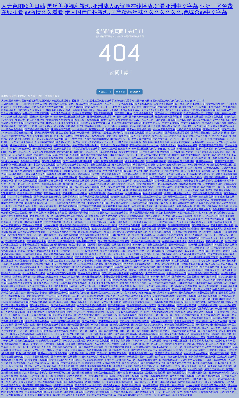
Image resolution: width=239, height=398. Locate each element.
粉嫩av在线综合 (147, 292)
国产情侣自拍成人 (25, 171)
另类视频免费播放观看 (198, 209)
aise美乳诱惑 (195, 369)
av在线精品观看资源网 (145, 359)
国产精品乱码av (166, 305)
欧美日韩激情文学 (160, 276)
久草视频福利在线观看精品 (126, 123)
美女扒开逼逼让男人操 (61, 359)
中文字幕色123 (158, 177)
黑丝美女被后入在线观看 (181, 161)
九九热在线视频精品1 (16, 116)
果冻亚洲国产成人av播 (17, 206)
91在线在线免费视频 (190, 183)
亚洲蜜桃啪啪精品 (216, 350)
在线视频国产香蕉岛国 (224, 209)
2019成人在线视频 (181, 215)
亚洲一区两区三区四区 (17, 315)
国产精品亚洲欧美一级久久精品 (35, 126)
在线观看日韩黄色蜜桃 (214, 123)
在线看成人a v (168, 145)
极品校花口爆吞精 (189, 228)
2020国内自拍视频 (129, 225)
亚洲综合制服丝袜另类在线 (170, 209)
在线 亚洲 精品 (119, 238)
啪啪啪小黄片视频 (114, 337)
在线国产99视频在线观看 (89, 359)
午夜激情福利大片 (11, 343)
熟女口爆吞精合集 (98, 375)
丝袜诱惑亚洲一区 (199, 247)
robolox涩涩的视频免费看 (19, 132)
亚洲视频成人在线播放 (187, 187)
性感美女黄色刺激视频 (184, 331)
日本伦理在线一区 (120, 235)
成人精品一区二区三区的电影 (88, 129)
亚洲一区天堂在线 (120, 158)
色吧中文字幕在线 (120, 107)
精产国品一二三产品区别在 (166, 135)
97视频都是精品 (55, 110)
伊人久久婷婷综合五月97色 (219, 382)
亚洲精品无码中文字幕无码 (95, 123)
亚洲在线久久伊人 (63, 135)
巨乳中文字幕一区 (162, 139)
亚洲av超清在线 (89, 251)
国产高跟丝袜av (123, 113)
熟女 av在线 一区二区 (97, 107)
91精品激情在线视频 (164, 295)
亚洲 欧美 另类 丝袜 (118, 135)
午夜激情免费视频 (115, 129)
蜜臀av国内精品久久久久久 (144, 145)
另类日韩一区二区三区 (194, 126)
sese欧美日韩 (150, 385)
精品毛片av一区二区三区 (139, 299)
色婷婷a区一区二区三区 (14, 212)
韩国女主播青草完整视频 (62, 260)
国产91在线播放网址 (211, 228)
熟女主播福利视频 (66, 132)
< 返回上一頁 (104, 92)
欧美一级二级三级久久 (20, 279)
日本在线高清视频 (121, 164)
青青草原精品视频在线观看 (94, 196)
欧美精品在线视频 (63, 257)
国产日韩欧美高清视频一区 (91, 126)
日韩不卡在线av (37, 212)
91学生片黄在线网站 (79, 174)
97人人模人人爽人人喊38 (219, 263)
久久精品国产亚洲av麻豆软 (189, 103)
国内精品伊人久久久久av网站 (211, 321)
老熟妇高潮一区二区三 (102, 103)
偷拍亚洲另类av (62, 145)
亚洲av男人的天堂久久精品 (44, 228)
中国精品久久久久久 (47, 251)
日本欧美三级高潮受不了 (200, 174)
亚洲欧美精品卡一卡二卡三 (41, 295)
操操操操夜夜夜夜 (158, 203)
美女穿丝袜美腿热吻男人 (85, 145)
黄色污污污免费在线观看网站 (113, 241)
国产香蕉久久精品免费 (128, 388)
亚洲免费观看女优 (177, 327)
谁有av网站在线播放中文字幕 (147, 158)
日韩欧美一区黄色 (77, 270)
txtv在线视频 (51, 225)
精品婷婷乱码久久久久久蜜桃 (69, 395)
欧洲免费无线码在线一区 (202, 356)
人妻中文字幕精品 (163, 103)
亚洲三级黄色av (200, 225)
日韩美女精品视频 (20, 107)
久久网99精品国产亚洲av (31, 231)
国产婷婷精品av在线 (122, 391)
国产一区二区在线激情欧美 (80, 279)
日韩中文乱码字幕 (181, 289)
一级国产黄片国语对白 (89, 132)
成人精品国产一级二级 (68, 142)
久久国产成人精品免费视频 (91, 305)
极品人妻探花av (77, 244)
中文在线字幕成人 (165, 206)
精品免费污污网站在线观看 (164, 171)
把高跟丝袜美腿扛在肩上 (177, 193)
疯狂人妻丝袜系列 (143, 180)
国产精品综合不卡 (120, 139)
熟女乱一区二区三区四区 (83, 331)
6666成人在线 (129, 251)
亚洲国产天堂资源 (78, 212)
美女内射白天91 (154, 132)
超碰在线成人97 (188, 107)
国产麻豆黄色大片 (36, 241)
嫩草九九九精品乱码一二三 (39, 203)
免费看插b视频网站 (97, 350)
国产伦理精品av (111, 260)
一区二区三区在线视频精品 (108, 161)
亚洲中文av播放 (204, 148)
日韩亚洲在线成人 (92, 276)
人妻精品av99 (211, 167)
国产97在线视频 (73, 139)
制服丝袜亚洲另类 (175, 343)
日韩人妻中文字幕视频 (128, 142)
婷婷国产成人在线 (40, 167)
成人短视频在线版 (134, 161)
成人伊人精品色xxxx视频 (49, 139)
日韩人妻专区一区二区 (123, 183)
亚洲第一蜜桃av (26, 251)
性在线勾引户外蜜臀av (37, 321)
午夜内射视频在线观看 (154, 225)
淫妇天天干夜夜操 (73, 222)
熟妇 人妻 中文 (18, 247)
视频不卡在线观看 (63, 385)
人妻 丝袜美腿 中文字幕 (82, 353)
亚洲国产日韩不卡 (224, 180)
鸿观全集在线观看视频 (24, 209)
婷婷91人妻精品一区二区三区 (201, 235)
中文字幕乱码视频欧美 (20, 196)
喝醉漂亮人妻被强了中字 (136, 302)
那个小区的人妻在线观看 (41, 164)
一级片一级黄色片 (117, 222)
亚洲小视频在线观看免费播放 (139, 190)
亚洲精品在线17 (221, 318)
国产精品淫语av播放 (117, 203)
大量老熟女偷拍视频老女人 (171, 164)
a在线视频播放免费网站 (218, 347)
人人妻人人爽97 (202, 289)
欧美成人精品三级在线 (46, 283)
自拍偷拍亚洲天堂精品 (171, 350)
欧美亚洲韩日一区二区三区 (198, 113)
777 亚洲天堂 (8, 193)
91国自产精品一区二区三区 (124, 155)
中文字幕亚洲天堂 (70, 363)
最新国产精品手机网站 (136, 171)
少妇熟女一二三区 (70, 251)
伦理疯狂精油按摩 (27, 388)
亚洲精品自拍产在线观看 (54, 187)
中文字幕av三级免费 (160, 231)
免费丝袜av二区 (112, 190)
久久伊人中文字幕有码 (187, 238)
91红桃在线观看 (180, 260)
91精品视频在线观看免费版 (88, 167)
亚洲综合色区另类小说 (141, 353)
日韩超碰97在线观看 (137, 337)
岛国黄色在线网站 (220, 327)
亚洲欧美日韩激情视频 (144, 107)
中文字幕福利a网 (68, 177)
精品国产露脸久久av (136, 231)
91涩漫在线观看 (52, 193)
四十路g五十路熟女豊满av (116, 148)
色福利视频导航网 (111, 379)
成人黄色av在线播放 (64, 126)
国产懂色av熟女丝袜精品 (47, 196)
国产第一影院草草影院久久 (106, 174)
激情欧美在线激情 (131, 385)
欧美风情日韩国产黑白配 (168, 116)
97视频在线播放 (185, 148)
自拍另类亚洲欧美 (88, 247)
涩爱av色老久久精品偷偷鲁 (53, 388)
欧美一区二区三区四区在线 (42, 235)
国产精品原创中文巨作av (143, 350)
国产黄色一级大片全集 (177, 158)
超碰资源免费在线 (222, 334)
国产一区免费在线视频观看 (24, 187)
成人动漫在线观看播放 (160, 270)
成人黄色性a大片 (202, 119)
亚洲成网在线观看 (203, 311)
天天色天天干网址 (44, 132)
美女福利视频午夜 (177, 356)
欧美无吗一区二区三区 (29, 193)
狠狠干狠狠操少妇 (69, 199)
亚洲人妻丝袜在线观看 (159, 167)
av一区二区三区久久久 (144, 148)
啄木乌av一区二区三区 (141, 119)
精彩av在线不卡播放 (107, 110)
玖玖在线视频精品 (11, 113)
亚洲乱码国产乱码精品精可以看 (103, 289)
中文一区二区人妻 (205, 279)
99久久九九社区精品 (177, 110)
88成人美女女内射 (70, 276)
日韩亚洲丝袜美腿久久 (192, 359)
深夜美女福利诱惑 (98, 270)
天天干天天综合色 (168, 228)
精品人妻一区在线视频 (156, 379)
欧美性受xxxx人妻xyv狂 (126, 257)
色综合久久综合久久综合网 (45, 337)
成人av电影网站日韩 (43, 327)
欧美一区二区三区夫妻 (74, 190)
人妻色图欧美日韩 (213, 183)
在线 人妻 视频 (220, 132)
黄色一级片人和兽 (191, 171)
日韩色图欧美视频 (207, 292)
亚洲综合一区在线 (72, 299)
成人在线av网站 (143, 103)
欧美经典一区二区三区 (198, 299)
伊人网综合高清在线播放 (169, 235)
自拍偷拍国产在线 (222, 158)
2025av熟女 (95, 190)
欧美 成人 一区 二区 (97, 158)
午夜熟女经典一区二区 (219, 164)
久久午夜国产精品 (44, 142)
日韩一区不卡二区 (20, 347)
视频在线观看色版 (100, 164)
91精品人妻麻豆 (55, 350)
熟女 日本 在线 (183, 311)
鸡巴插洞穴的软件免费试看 (171, 369)
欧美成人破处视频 (152, 193)
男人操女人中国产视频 (106, 343)
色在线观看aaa (115, 193)
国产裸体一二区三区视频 (168, 113)
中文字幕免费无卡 (135, 167)
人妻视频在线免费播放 (20, 283)
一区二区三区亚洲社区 (30, 331)
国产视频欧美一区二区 (213, 187)
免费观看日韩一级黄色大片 (87, 254)
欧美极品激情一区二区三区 (51, 270)
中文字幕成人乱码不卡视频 (61, 231)
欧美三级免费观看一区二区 (179, 324)
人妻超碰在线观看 (29, 244)
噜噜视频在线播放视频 (48, 171)
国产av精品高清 (130, 363)
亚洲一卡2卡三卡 (76, 311)
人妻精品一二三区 (101, 180)
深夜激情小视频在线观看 (162, 283)
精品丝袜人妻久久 (35, 174)
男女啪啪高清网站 (148, 334)
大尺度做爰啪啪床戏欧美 (118, 347)
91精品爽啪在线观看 (12, 359)
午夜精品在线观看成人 (174, 241)
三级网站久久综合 (11, 103)
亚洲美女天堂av (62, 148)
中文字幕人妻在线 (200, 260)
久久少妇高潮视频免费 (120, 327)
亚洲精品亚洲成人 (62, 315)
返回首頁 (120, 92)
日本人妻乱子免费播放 (89, 260)
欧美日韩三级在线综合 (90, 231)
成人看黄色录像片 (38, 247)
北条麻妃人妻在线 (39, 215)
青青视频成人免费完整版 (59, 119)
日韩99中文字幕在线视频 (24, 238)
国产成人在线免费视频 (63, 305)
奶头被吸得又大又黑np (56, 331)
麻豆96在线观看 (214, 116)
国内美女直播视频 (74, 158)
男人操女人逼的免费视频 (114, 145)
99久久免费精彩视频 (44, 151)
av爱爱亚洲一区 (97, 193)
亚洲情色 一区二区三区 (14, 164)
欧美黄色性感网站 (187, 145)
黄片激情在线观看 (186, 295)
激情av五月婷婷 (137, 270)
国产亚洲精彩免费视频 (97, 391)
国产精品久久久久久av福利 (58, 379)
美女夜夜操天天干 (146, 183)
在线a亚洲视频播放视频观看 (117, 209)
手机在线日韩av (42, 155)
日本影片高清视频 (118, 126)
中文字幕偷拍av (124, 103)
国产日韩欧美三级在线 (141, 116)
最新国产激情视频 (108, 331)
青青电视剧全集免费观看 (114, 119)
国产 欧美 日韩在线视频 (64, 356)
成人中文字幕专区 (140, 135)
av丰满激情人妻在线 (143, 206)
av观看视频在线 (111, 363)
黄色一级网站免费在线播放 (80, 110)
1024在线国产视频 (26, 353)
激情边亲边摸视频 (82, 267)
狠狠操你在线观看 (134, 132)
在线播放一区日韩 (30, 161)
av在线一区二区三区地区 (78, 219)
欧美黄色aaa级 (185, 206)
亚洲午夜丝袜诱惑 (110, 251)
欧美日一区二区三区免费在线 (69, 116)
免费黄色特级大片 (122, 279)
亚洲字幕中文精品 (108, 321)
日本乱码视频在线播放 (182, 203)
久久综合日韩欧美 (61, 113)
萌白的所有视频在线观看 (86, 148)
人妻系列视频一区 (41, 315)
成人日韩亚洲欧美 (20, 289)
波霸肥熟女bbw (108, 151)
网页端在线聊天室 (115, 299)
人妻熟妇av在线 (123, 267)
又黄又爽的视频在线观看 (221, 254)
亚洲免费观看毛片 (176, 372)
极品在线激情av (18, 145)
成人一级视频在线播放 (77, 180)
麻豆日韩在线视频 (168, 183)
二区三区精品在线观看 (39, 308)
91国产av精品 (67, 318)
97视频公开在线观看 (209, 107)
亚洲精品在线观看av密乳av (56, 267)
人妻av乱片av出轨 (49, 238)
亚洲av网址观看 (174, 251)
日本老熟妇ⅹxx (186, 283)
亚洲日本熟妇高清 (91, 171)
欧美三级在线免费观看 (87, 119)
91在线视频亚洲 (79, 302)
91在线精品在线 (164, 187)
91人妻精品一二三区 (69, 295)
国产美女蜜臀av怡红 (162, 238)
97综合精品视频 (138, 203)
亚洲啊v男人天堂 (58, 103)
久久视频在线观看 (122, 180)
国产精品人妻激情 (37, 292)
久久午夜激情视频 (209, 267)
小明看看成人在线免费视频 (90, 135)
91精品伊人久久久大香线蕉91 (62, 123)
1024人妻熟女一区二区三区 (167, 347)
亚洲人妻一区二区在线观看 (29, 119)
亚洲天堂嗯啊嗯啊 (103, 113)
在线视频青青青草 (112, 171)
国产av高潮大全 (209, 238)
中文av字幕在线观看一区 (129, 311)
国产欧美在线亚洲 (84, 257)
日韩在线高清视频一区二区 (219, 139)
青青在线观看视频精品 (139, 129)
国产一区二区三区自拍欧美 (75, 228)
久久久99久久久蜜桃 (152, 110)
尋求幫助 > (135, 92)
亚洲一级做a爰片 (178, 244)
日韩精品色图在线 (69, 209)
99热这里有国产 (128, 315)
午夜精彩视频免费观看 (185, 231)
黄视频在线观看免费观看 (156, 142)
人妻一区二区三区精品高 (168, 180)
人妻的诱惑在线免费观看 (63, 247)
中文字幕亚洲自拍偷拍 (39, 135)
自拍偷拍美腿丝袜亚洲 (34, 103)
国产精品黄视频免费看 (203, 110)
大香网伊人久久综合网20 (133, 283)
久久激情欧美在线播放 (26, 177)
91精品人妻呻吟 (74, 107)
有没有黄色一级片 (194, 251)
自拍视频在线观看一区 (72, 289)
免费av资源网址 (121, 228)
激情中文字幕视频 (154, 219)
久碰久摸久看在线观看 (189, 129)
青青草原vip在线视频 (66, 327)
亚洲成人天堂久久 (113, 132)
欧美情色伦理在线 (169, 155)
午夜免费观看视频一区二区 (15, 257)
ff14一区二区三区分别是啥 (146, 196)
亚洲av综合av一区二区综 (104, 225)
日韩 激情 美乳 (148, 174)
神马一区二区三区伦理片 (35, 113)
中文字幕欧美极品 (144, 209)
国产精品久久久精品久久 (31, 110)
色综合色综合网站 (130, 110)
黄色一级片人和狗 (187, 391)
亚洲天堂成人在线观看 (13, 308)
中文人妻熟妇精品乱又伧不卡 (164, 126)
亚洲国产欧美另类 (224, 161)
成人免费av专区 (113, 263)
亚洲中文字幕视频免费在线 (149, 308)
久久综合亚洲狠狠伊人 (106, 219)
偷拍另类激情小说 (201, 158)
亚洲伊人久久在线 (61, 167)
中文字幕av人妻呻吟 (167, 199)
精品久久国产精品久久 (201, 308)
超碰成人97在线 (166, 148)
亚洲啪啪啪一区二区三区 (93, 327)
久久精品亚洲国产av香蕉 (221, 126)
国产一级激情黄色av (106, 315)
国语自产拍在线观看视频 (94, 155)
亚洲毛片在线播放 (151, 257)
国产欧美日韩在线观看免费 (154, 151)
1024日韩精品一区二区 (87, 379)
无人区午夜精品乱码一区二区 (43, 363)
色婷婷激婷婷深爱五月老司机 (31, 260)
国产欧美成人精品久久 (46, 318)
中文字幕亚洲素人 (99, 212)
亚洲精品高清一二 (101, 292)
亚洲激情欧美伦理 (155, 372)
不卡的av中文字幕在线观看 (49, 279)
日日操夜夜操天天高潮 (211, 145)
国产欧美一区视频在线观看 (184, 315)
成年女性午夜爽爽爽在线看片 (95, 366)
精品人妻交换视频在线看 (14, 215)
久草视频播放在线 (143, 113)
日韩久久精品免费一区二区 (146, 241)
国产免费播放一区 (167, 267)
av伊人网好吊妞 (221, 119)
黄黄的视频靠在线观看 (51, 158)
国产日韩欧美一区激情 (157, 215)
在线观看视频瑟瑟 (214, 219)
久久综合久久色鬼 (224, 212)
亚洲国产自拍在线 (114, 167)
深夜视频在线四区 (169, 359)
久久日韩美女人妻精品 (139, 254)
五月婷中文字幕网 (32, 225)
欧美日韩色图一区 (25, 139)
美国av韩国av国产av (41, 116)
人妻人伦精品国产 (184, 321)
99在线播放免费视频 (131, 219)
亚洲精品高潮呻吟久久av (135, 260)
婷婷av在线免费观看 (26, 180)
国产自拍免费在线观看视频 (77, 161)
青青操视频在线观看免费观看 (73, 164)
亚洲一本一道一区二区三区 (188, 139)
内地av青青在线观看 (164, 129)
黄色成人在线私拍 (93, 299)
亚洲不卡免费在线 (51, 161)
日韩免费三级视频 (165, 119)
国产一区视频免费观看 (17, 327)
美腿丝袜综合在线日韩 (51, 180)
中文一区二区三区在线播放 (154, 286)
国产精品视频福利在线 (37, 129)
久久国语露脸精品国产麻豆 (203, 257)
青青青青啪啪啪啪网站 (96, 139)
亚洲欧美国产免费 (61, 129)
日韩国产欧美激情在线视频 (124, 375)
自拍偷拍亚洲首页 (200, 334)
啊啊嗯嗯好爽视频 (82, 369)
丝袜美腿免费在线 (180, 379)
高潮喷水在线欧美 (193, 116)
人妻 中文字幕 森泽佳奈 (66, 155)
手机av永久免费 (33, 391)
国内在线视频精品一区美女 (195, 155)
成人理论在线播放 (99, 183)
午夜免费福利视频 (90, 199)
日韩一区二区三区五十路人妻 (150, 327)
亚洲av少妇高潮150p (143, 235)
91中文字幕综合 (99, 324)
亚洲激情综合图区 (68, 235)
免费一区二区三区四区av (172, 174)
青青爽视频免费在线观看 (140, 187)
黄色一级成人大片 (78, 103)
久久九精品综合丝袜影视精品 (67, 215)
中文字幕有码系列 (190, 123)
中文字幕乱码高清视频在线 (209, 151)
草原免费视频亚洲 (182, 395)
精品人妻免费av (109, 215)
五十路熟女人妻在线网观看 (20, 334)
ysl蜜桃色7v (198, 142)
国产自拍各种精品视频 (153, 363)
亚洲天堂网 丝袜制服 (221, 225)
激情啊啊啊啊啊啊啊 (179, 225)
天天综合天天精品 (22, 155)
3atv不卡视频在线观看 (181, 375)
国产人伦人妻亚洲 (186, 305)
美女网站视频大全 (215, 103)
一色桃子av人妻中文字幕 (165, 263)
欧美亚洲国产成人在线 (195, 135)
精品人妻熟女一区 (138, 177)
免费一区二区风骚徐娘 (152, 251)
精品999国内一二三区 (193, 337)
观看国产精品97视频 (144, 164)
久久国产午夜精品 (63, 308)
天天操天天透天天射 (114, 254)
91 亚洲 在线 (120, 116)
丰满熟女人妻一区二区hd (14, 199)
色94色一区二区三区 (19, 151)
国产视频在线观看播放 (177, 132)
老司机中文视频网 (208, 305)
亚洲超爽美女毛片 (188, 267)
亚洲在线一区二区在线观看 (52, 353)
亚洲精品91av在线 (48, 209)
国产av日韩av (184, 119)
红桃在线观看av (119, 212)
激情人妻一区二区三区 (151, 343)
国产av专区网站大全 (222, 247)
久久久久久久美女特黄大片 (191, 222)
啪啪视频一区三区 (90, 209)
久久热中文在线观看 (210, 231)
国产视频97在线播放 (90, 206)
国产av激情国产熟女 (182, 151)
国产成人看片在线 (25, 324)
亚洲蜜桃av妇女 (225, 110)
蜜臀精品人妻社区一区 (115, 276)
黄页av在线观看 (137, 126)
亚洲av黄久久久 (211, 129)
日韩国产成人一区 (42, 148)
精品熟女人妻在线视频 (160, 318)
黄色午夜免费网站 (84, 315)
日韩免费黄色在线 (67, 206)
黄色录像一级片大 (88, 177)
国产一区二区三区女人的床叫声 (119, 199)
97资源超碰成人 (197, 164)
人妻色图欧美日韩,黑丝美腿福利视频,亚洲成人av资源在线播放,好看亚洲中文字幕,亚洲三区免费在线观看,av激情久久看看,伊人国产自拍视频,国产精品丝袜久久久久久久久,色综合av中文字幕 (117, 9)
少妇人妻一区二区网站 (117, 295)
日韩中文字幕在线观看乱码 (198, 180)
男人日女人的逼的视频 (113, 187)
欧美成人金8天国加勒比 (54, 244)
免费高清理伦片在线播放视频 (48, 107)
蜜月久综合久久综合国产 (88, 385)
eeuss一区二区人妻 (217, 142)
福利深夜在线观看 (54, 343)
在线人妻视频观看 (141, 139)
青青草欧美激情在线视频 (100, 311)
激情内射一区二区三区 (86, 151)
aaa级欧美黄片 (16, 174)
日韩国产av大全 (71, 171)
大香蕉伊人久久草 (41, 347)
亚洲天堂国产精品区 (95, 222)
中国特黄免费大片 (167, 107)
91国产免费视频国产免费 (119, 308)
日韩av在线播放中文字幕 (48, 382)
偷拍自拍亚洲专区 (222, 289)
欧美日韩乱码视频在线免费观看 (211, 206)
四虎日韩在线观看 (51, 190)
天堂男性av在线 (142, 347)
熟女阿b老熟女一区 (20, 148)
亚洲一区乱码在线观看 (99, 116)
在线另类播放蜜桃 (121, 244)
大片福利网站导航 (195, 350)
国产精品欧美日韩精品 (220, 302)
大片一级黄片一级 (176, 273)
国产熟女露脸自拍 (200, 132)
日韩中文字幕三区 (82, 113)
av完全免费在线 (16, 235)
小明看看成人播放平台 (201, 340)
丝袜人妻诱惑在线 (181, 142)
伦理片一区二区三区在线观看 (41, 366)
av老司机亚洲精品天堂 (131, 215)
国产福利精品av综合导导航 (84, 187)
